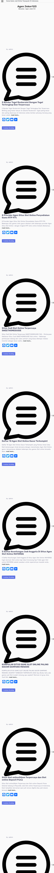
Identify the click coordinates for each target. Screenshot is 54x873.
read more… (15, 115)
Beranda (21, 9)
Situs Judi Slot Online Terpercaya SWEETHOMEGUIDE (19, 329)
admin (11, 49)
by (7, 49)
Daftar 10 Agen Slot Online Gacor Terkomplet (25, 441)
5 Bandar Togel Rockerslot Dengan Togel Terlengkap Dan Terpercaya (22, 103)
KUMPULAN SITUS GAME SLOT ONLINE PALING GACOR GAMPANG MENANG (25, 665)
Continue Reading (8, 128)
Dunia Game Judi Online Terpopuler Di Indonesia (22, 1)
